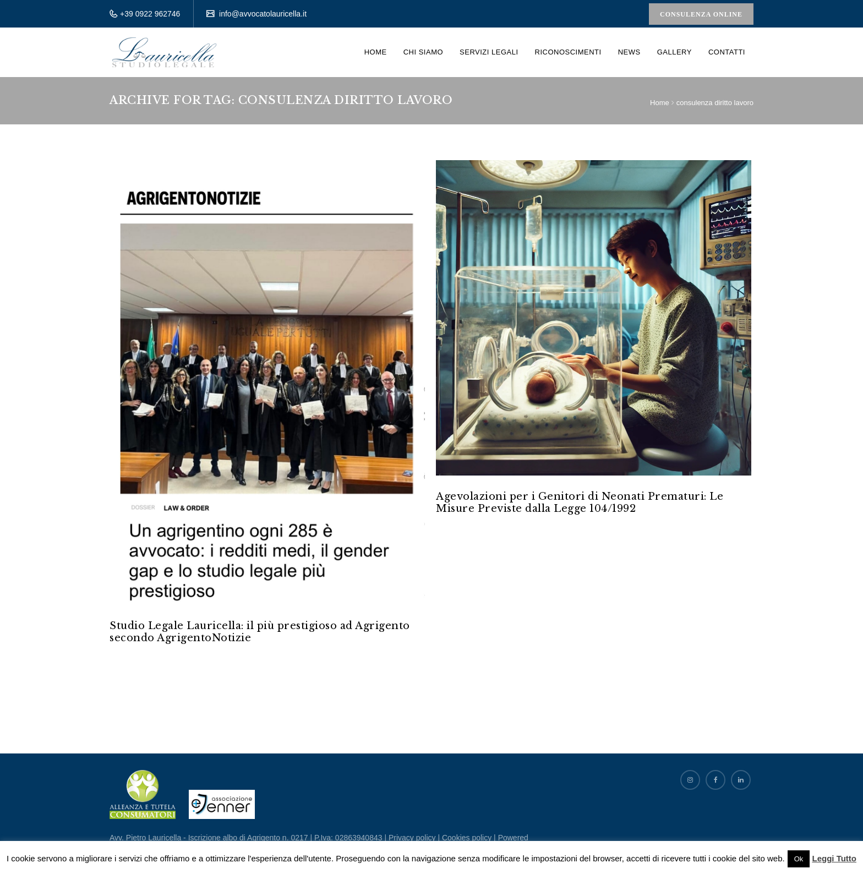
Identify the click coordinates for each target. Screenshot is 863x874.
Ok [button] (799, 859)
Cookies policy (466, 837)
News (629, 52)
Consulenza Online (701, 14)
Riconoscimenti (568, 52)
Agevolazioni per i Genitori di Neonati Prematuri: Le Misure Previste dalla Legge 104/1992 (579, 502)
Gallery (674, 52)
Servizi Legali (489, 52)
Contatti (726, 52)
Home (375, 52)
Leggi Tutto (834, 858)
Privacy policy (412, 837)
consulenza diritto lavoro (714, 103)
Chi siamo (423, 52)
